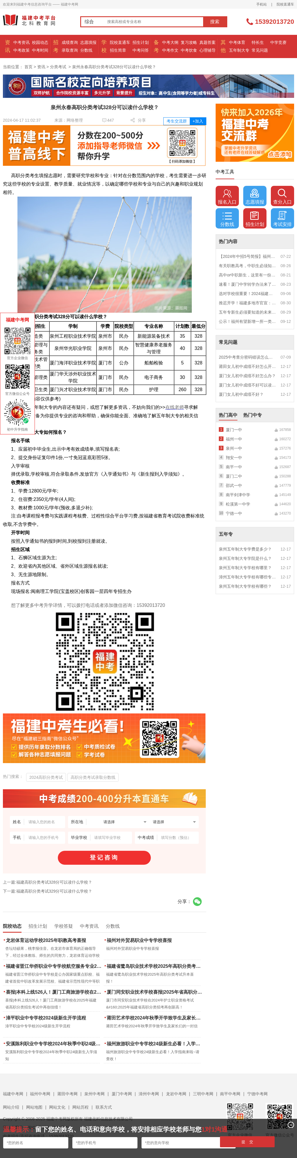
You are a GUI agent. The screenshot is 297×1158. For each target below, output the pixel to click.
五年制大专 (239, 50)
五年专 (226, 534)
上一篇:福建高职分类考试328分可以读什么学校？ (47, 882)
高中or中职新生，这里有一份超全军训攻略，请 (247, 275)
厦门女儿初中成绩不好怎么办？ (247, 375)
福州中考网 (40, 1094)
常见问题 (260, 50)
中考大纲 (170, 42)
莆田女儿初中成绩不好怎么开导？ (247, 366)
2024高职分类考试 (46, 777)
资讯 (41, 66)
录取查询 (70, 50)
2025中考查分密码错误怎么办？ (247, 357)
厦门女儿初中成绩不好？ (241, 394)
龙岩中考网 (176, 1094)
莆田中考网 (67, 1094)
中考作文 (170, 50)
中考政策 (21, 50)
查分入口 (282, 196)
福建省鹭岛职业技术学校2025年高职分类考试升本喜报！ (155, 966)
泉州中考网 (94, 1094)
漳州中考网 (149, 1094)
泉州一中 (234, 448)
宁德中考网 (257, 1094)
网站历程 (80, 1107)
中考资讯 (21, 42)
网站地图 (34, 1107)
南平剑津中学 (238, 494)
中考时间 (40, 50)
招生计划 (141, 42)
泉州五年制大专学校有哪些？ (245, 586)
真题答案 (207, 42)
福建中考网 (13, 1094)
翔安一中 (234, 457)
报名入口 (227, 196)
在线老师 (174, 407)
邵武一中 (234, 485)
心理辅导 (207, 50)
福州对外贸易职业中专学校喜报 (139, 940)
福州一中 (234, 439)
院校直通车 (285, 4)
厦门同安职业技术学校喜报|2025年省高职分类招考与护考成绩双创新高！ (155, 992)
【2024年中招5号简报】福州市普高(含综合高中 (247, 256)
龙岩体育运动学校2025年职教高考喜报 (46, 940)
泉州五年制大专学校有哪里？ (245, 567)
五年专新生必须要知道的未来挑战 (247, 312)
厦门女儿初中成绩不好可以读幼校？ (247, 385)
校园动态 (40, 42)
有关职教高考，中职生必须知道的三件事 (247, 265)
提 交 (247, 1142)
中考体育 (237, 42)
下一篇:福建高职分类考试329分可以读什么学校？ (47, 891)
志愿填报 (88, 42)
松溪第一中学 (238, 504)
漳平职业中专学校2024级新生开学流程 (46, 1017)
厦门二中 (234, 476)
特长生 (258, 42)
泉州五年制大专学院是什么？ (245, 558)
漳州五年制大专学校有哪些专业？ (247, 577)
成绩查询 (70, 42)
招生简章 (118, 50)
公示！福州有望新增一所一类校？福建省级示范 (247, 321)
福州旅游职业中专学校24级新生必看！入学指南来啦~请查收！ (155, 1043)
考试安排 (282, 219)
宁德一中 (234, 513)
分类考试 (58, 66)
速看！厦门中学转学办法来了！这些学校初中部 (247, 284)
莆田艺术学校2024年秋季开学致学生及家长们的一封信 (155, 1017)
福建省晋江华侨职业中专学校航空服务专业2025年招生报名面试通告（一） (54, 966)
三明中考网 (203, 1094)
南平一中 (234, 467)
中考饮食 (189, 50)
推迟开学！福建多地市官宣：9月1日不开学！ (247, 303)
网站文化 (57, 1107)
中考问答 (141, 50)
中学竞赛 (278, 42)
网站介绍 (11, 1107)
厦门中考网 (122, 1094)
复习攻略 (189, 42)
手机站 (261, 4)
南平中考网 (230, 1094)
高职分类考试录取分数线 (93, 777)
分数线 (86, 50)
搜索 (214, 21)
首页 (28, 66)
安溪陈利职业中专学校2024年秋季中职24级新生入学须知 (54, 1043)
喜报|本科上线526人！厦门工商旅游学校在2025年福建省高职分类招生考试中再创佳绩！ (54, 992)
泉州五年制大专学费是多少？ (245, 549)
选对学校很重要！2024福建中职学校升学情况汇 (247, 293)
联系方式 (104, 1107)
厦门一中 (234, 429)
